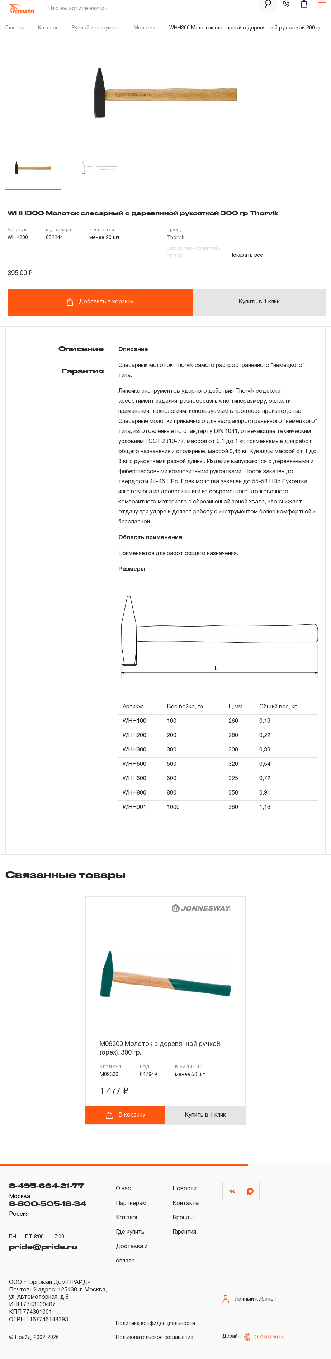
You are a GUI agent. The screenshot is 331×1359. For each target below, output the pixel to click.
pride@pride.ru (43, 1247)
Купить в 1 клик (259, 301)
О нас (123, 1188)
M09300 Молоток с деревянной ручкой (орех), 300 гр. (160, 1048)
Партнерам (131, 1203)
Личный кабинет (249, 1299)
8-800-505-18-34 (47, 1203)
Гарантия (83, 371)
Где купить (130, 1232)
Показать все (246, 255)
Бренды (183, 1217)
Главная (14, 28)
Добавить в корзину (99, 302)
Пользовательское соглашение (154, 1337)
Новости (184, 1188)
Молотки (145, 28)
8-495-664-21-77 (46, 1186)
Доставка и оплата (131, 1253)
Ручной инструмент (96, 28)
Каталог (48, 28)
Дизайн (253, 1337)
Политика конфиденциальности (155, 1323)
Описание (81, 349)
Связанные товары (65, 874)
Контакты (185, 1203)
